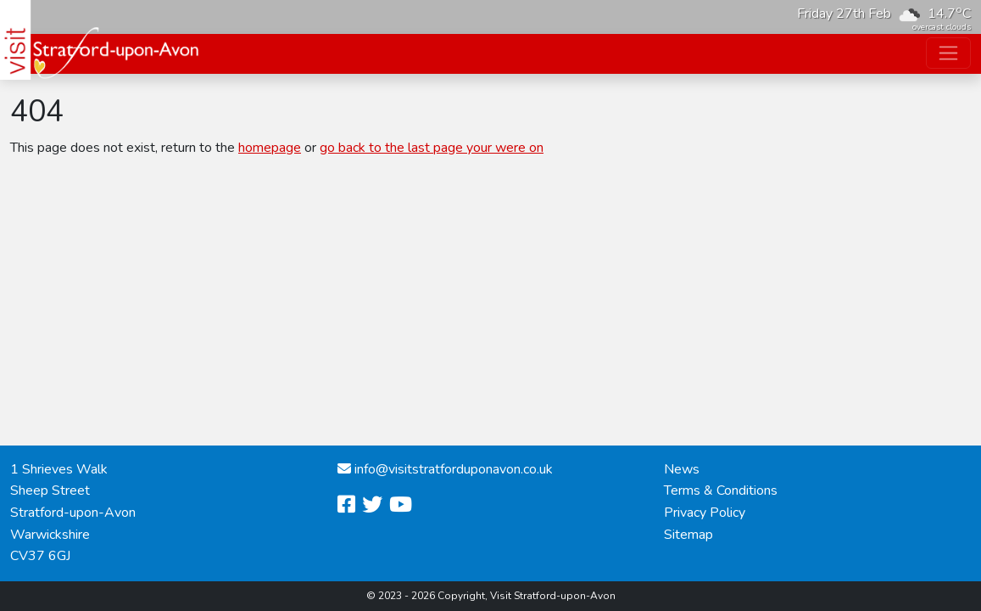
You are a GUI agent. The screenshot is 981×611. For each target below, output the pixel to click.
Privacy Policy (704, 512)
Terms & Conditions (721, 490)
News (682, 469)
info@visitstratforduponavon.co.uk (453, 469)
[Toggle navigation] (948, 53)
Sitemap (688, 534)
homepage (269, 147)
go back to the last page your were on (431, 147)
